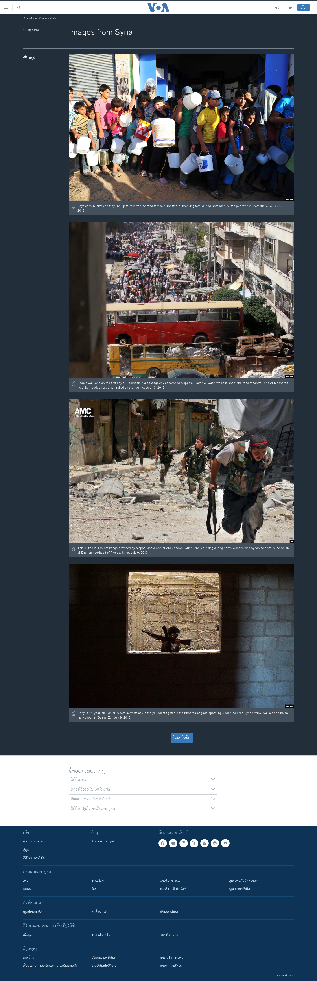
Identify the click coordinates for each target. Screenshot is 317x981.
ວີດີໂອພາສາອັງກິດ (34, 857)
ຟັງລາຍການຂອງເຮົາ (103, 841)
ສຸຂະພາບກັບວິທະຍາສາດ (244, 880)
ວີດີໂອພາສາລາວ (33, 841)
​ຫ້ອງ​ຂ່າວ (28, 957)
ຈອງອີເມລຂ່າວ (169, 934)
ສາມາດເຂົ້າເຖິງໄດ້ (171, 965)
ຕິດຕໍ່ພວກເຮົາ (100, 911)
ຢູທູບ (26, 849)
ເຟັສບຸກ (27, 934)
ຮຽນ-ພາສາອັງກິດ (239, 888)
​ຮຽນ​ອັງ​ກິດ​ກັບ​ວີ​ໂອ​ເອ (104, 965)
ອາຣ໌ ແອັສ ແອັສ (101, 934)
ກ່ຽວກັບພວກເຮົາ (32, 911)
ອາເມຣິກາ (98, 880)
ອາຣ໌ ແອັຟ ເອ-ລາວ (171, 957)
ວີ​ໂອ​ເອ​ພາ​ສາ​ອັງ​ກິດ (103, 957)
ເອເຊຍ (27, 888)
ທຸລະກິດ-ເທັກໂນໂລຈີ (173, 888)
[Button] (29, 58)
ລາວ (25, 880)
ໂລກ (94, 888)
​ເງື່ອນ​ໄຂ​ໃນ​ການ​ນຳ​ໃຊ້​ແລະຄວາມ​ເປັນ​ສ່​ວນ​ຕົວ (50, 965)
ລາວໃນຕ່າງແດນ (170, 880)
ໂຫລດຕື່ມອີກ (181, 738)
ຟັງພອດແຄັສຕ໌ (169, 911)
